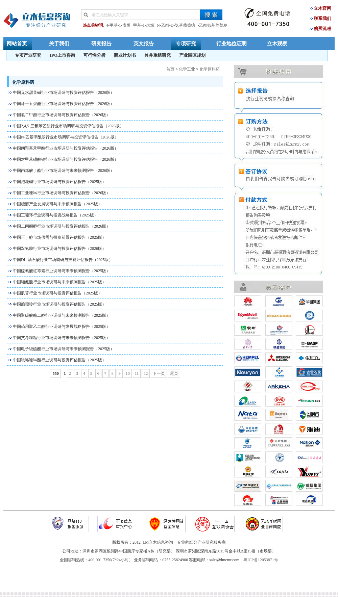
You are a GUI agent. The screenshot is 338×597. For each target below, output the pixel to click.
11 (137, 373)
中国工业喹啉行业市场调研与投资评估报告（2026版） (61, 192)
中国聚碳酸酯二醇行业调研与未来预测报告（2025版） (61, 315)
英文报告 (144, 43)
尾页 (174, 373)
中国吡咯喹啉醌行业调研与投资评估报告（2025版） (59, 360)
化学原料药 (209, 69)
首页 (170, 69)
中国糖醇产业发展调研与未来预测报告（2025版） (57, 204)
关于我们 (59, 43)
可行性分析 (94, 55)
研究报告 (101, 43)
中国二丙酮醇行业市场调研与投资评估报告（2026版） (61, 226)
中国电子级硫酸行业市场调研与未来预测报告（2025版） (63, 348)
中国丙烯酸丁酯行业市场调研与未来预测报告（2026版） (63, 170)
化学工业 (187, 69)
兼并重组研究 (157, 55)
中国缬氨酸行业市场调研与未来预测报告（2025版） (59, 282)
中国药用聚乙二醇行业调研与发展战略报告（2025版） (61, 326)
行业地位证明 (231, 43)
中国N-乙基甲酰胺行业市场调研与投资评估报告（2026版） (66, 137)
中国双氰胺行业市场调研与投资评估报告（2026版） (59, 248)
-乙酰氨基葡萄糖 (212, 25)
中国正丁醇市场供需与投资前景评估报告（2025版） (59, 237)
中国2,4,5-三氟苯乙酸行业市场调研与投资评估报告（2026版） (68, 126)
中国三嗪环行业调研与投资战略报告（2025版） (55, 215)
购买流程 (322, 28)
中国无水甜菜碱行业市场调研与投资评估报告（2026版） (63, 92)
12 (146, 373)
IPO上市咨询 (62, 55)
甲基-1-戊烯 (143, 25)
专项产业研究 (28, 55)
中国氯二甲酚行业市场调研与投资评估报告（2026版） (61, 114)
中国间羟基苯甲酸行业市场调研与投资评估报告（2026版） (65, 148)
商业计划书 (125, 55)
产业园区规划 (192, 55)
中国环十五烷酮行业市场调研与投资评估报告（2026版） (63, 103)
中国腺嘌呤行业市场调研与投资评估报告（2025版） (59, 304)
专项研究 (186, 43)
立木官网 (322, 8)
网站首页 (17, 43)
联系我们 (322, 18)
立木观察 (277, 43)
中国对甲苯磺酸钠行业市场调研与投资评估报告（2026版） (65, 159)
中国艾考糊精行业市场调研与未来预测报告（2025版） (61, 337)
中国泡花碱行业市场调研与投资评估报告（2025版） (59, 181)
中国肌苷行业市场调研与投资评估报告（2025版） (57, 293)
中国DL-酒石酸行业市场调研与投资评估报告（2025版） (63, 259)
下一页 (159, 373)
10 (128, 373)
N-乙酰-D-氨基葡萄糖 (176, 25)
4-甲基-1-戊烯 (118, 25)
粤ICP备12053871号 (260, 559)
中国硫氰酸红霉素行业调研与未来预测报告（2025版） (61, 270)
